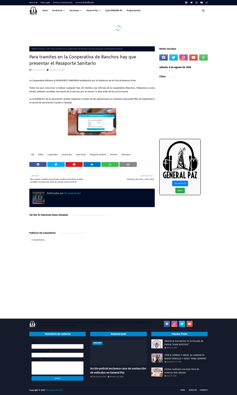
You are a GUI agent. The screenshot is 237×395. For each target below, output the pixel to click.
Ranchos (113, 155)
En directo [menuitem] (57, 10)
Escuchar (180, 183)
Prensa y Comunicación (62, 3)
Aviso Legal (45, 3)
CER (48, 49)
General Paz (67, 155)
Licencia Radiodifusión (84, 3)
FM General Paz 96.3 (54, 390)
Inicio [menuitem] (45, 10)
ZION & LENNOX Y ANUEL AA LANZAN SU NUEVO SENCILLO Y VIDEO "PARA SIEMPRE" (185, 357)
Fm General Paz (38, 70)
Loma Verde (81, 155)
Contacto (204, 390)
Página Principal (38, 49)
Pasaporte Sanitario (98, 155)
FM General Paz (99, 376)
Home (182, 390)
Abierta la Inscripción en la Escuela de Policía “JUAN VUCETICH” (183, 343)
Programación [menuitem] (133, 10)
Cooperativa (52, 155)
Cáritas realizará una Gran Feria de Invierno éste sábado (181, 371)
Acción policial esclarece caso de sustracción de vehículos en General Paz (118, 370)
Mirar (180, 190)
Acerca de (33, 3)
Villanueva (126, 155)
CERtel (40, 155)
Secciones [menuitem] (74, 10)
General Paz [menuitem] (92, 10)
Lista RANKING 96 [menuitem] (113, 10)
